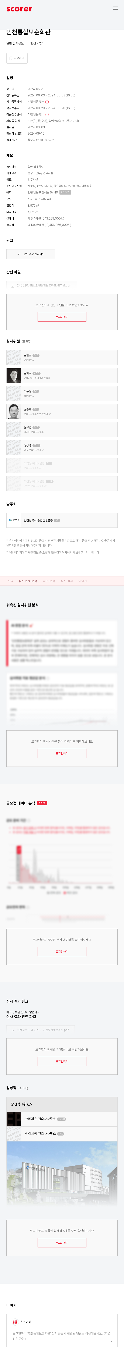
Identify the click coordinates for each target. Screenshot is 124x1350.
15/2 (36, 445)
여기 (64, 552)
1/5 (57, 520)
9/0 (36, 427)
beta (42, 802)
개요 (10, 581)
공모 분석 (48, 581)
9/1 (36, 409)
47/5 (36, 373)
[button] (118, 8)
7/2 (36, 391)
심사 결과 (67, 581)
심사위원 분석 (28, 581)
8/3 (36, 355)
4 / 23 (61, 1119)
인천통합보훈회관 (28, 32)
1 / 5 (60, 1134)
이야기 (82, 581)
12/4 (49, 481)
